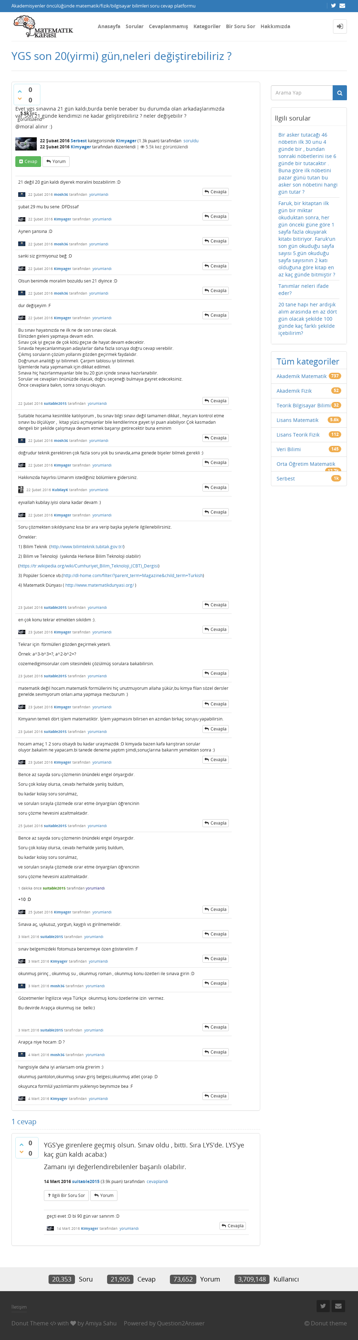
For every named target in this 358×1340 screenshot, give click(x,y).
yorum (59, 161)
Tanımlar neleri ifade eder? (303, 289)
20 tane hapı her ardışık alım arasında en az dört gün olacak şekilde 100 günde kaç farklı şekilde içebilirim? (307, 318)
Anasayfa (109, 26)
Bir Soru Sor (240, 26)
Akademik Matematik (302, 376)
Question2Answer (181, 1323)
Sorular (134, 26)
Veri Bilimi (289, 449)
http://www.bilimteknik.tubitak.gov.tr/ (87, 547)
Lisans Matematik (297, 420)
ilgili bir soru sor (68, 1195)
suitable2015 (54, 888)
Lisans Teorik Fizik (298, 434)
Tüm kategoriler (308, 361)
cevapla (219, 192)
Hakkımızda (275, 26)
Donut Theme (30, 1323)
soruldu (190, 141)
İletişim (19, 1307)
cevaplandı (157, 1181)
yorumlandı (99, 194)
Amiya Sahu (101, 1323)
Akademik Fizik (294, 390)
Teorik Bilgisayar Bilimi (304, 405)
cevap (31, 161)
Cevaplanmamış (168, 26)
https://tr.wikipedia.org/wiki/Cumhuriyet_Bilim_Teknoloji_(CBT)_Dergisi (89, 566)
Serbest (79, 141)
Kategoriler (207, 26)
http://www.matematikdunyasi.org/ (99, 585)
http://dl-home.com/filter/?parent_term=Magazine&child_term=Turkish (133, 575)
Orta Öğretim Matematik (306, 463)
